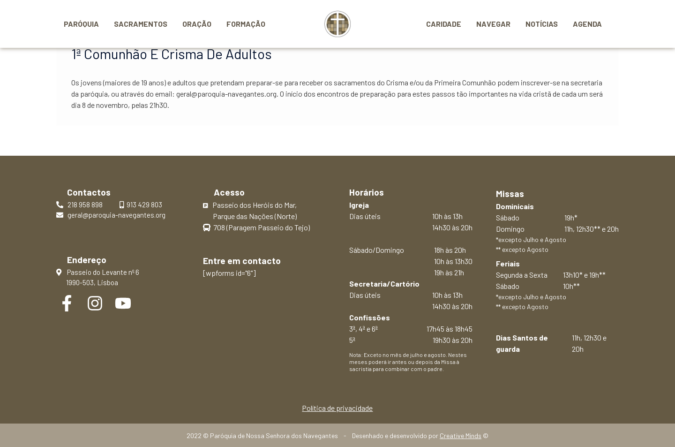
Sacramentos (140, 23)
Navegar (493, 23)
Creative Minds (460, 435)
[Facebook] (66, 303)
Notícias (541, 23)
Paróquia (81, 23)
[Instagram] (94, 303)
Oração (196, 23)
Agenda (587, 23)
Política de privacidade (337, 407)
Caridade (443, 23)
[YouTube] (123, 303)
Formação (245, 23)
